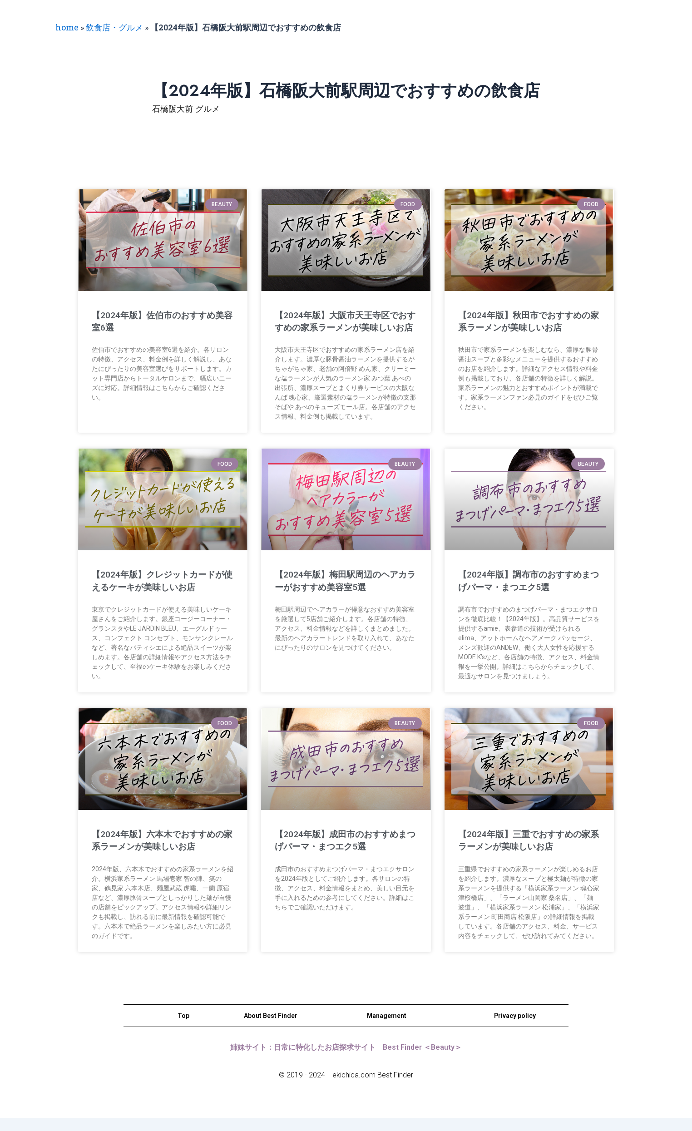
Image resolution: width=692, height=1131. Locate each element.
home (67, 27)
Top (183, 1028)
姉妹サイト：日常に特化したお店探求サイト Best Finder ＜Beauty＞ (346, 1059)
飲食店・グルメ (114, 27)
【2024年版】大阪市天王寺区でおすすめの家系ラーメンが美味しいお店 (343, 328)
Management (386, 1028)
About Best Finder (270, 1028)
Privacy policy (515, 1028)
